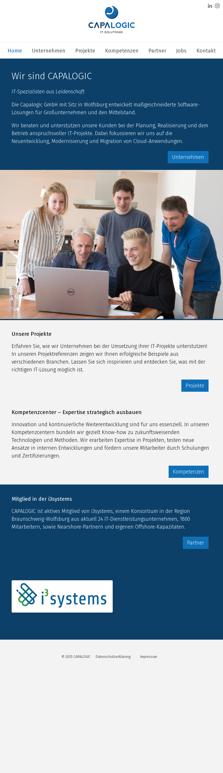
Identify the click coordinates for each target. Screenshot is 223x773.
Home (15, 51)
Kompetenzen (122, 51)
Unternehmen (48, 51)
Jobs (181, 51)
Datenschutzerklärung (113, 657)
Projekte (85, 51)
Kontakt (206, 51)
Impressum (148, 657)
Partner (157, 51)
